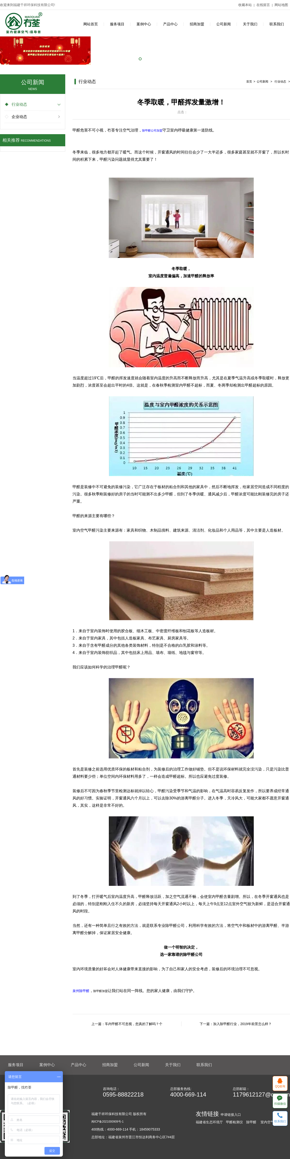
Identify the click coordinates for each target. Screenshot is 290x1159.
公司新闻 (223, 24)
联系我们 (276, 24)
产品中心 (170, 24)
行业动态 (16, 104)
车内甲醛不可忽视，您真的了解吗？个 (133, 1024)
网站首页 (90, 24)
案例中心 (144, 24)
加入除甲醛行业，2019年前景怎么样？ (242, 1024)
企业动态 (16, 117)
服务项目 (117, 24)
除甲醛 (251, 1122)
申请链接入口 (231, 1115)
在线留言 (263, 5)
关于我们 (250, 24)
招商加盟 (197, 24)
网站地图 (281, 5)
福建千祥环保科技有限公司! (34, 5)
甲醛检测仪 (234, 1122)
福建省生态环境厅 (209, 1122)
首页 (249, 81)
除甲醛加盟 (100, 991)
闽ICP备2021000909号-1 (107, 1121)
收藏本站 (245, 5)
